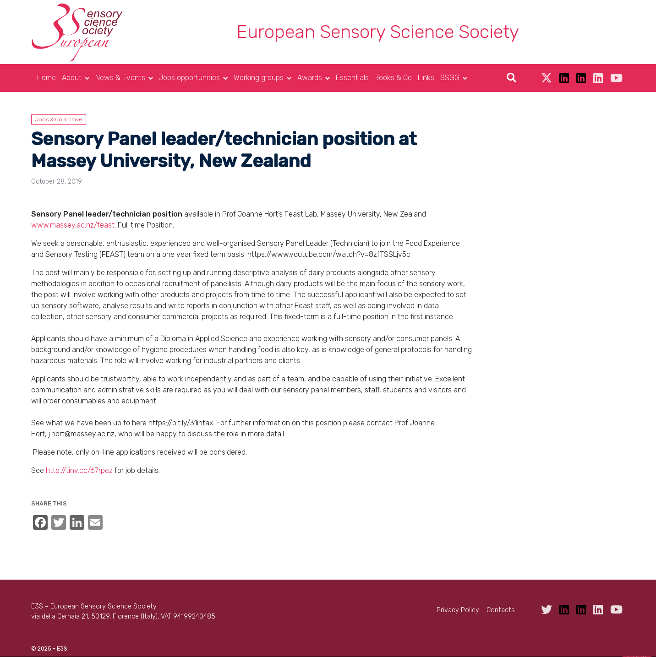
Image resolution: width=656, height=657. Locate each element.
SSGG (449, 77)
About (72, 77)
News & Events (120, 77)
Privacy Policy (458, 610)
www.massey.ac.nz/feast (73, 225)
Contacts (501, 610)
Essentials (352, 77)
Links (426, 77)
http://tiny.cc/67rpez (79, 470)
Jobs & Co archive (58, 119)
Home (46, 77)
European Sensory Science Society (377, 32)
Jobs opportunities (189, 77)
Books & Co (393, 77)
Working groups (259, 77)
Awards (309, 77)
